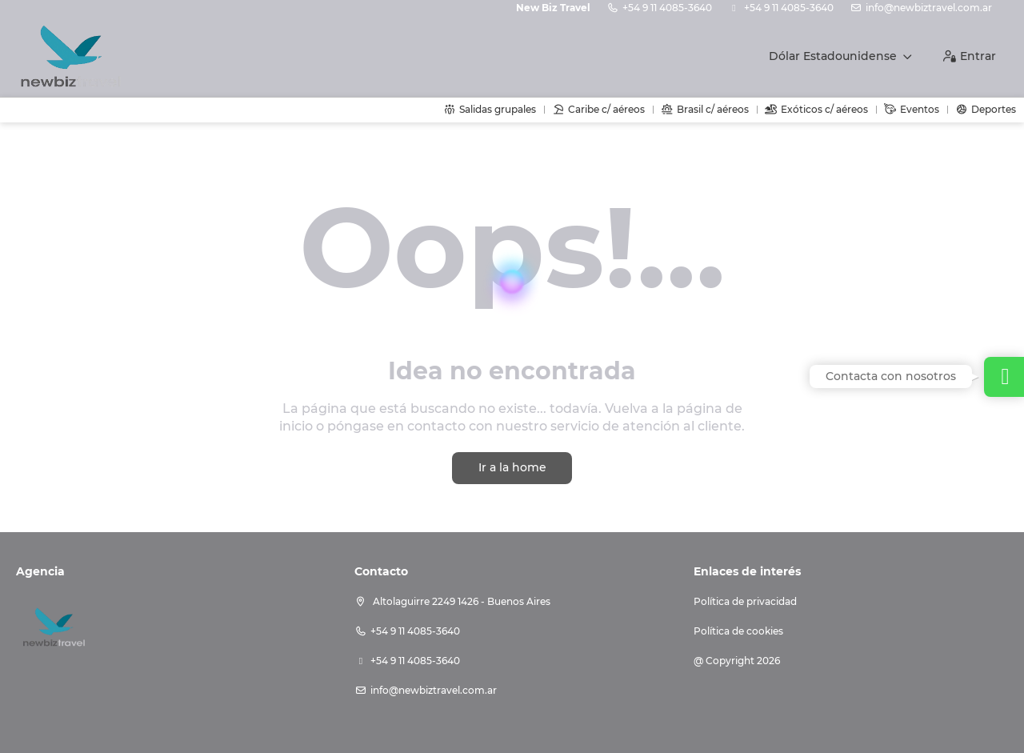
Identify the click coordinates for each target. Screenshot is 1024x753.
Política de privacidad (745, 601)
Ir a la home (512, 467)
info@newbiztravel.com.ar (929, 8)
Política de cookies (738, 631)
